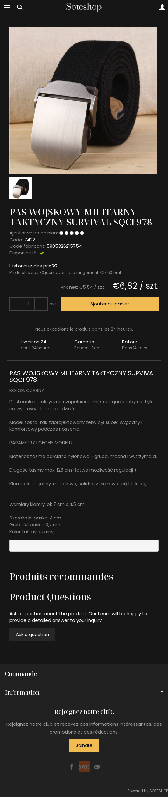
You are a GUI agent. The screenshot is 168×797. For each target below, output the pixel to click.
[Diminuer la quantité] (41, 303)
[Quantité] (29, 303)
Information (84, 692)
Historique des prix (32, 266)
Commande (84, 673)
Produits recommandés (61, 576)
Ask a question (32, 634)
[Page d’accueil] (84, 7)
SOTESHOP (158, 790)
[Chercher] (20, 7)
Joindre (84, 745)
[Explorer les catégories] (7, 7)
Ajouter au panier (109, 304)
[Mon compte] (162, 7)
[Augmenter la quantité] (16, 303)
